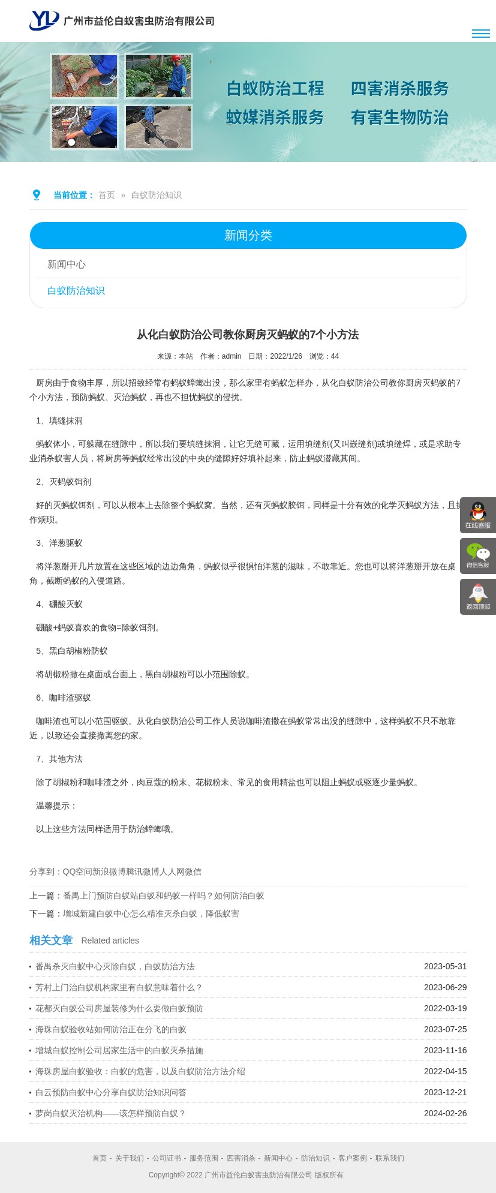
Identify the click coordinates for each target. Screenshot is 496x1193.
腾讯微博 (143, 871)
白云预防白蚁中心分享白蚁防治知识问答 (111, 1092)
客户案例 (352, 1158)
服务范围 (204, 1158)
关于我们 (129, 1158)
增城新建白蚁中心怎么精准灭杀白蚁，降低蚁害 (151, 913)
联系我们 (389, 1158)
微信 (193, 871)
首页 (106, 195)
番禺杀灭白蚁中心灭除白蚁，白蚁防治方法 (115, 966)
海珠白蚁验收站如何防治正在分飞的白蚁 (111, 1029)
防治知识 (315, 1158)
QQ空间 (78, 871)
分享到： (46, 871)
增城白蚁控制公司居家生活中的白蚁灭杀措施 (119, 1050)
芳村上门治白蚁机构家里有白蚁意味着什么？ (119, 987)
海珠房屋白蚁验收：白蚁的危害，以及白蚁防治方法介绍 (140, 1071)
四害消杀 (241, 1158)
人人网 (172, 871)
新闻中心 (67, 265)
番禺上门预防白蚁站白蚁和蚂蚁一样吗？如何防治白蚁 (163, 895)
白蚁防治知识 (156, 195)
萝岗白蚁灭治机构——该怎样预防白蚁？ (111, 1113)
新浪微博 (109, 871)
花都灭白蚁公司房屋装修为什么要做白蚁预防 (119, 1008)
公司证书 (166, 1158)
